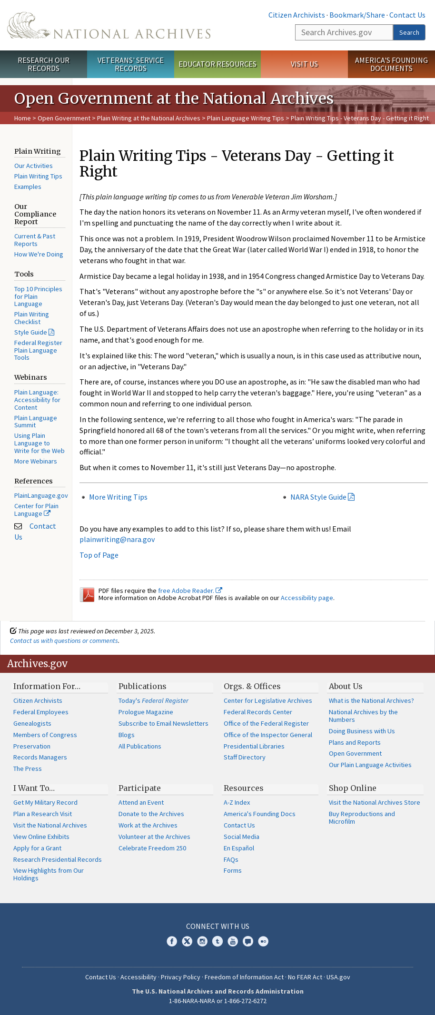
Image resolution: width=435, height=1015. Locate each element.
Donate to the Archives (151, 813)
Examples (27, 186)
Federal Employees (41, 712)
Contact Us (407, 15)
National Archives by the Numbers (363, 716)
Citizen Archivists (296, 15)
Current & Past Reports (34, 240)
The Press (27, 768)
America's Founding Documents (391, 64)
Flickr (263, 941)
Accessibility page (307, 597)
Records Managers (40, 757)
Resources (244, 788)
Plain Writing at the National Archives (148, 118)
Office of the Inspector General (268, 734)
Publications (143, 686)
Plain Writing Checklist (31, 318)
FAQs (231, 859)
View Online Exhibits (41, 836)
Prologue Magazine (146, 712)
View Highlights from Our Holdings (48, 874)
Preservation (31, 746)
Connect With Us (217, 926)
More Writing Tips (118, 497)
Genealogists (32, 723)
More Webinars (35, 461)
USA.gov (338, 977)
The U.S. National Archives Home (108, 25)
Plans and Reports (355, 742)
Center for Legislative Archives (268, 700)
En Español (239, 848)
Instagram (202, 941)
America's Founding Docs (260, 813)
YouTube (232, 941)
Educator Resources (217, 64)
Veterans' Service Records (131, 64)
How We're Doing (38, 254)
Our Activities (33, 165)
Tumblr (217, 941)
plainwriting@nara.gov (117, 539)
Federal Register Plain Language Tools (38, 350)
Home (22, 118)
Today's (153, 700)
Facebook (172, 941)
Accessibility (138, 977)
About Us (346, 686)
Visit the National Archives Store (374, 802)
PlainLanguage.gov (41, 495)
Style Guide (30, 332)
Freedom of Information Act (244, 977)
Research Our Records (43, 64)
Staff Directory (245, 757)
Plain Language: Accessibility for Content (37, 400)
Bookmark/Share (357, 15)
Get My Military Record (45, 802)
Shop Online (352, 788)
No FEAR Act (305, 977)
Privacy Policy (180, 977)
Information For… (46, 686)
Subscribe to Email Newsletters (163, 723)
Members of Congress (45, 734)
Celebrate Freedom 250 (152, 848)
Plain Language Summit (35, 422)
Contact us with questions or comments (64, 640)
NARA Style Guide (318, 497)
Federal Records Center (258, 712)
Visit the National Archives (50, 825)
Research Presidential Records (57, 859)
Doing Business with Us (362, 731)
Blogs (127, 734)
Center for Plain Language (36, 510)
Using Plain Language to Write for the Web (39, 443)
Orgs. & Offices (252, 686)
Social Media (241, 836)
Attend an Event (141, 802)
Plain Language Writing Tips (245, 118)
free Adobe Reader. (190, 590)
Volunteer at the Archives (154, 836)
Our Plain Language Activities (370, 764)
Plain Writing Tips (38, 176)
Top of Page (99, 555)
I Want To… (34, 788)
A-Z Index (237, 802)
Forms (233, 870)
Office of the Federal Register (266, 723)
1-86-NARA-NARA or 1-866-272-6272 (218, 1000)
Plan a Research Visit (42, 813)
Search (409, 32)
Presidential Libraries (254, 746)
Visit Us (304, 64)
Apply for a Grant (37, 848)
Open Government (65, 118)
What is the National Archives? (371, 700)
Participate (140, 788)
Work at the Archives (148, 825)
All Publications (140, 746)
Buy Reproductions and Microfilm (362, 817)
